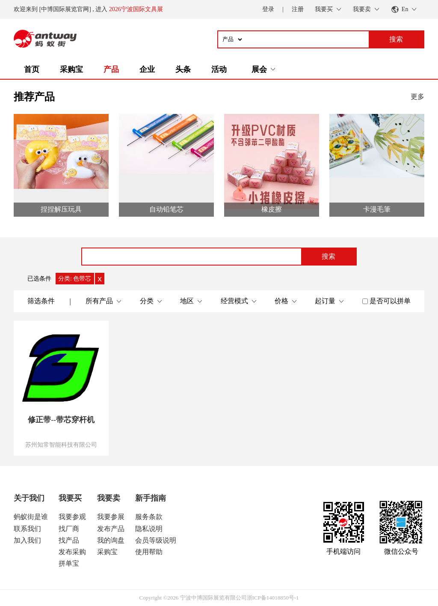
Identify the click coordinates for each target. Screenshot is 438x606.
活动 (219, 69)
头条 (183, 69)
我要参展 (110, 516)
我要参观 (72, 516)
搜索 (328, 256)
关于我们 (29, 498)
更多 (417, 96)
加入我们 (27, 540)
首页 (31, 69)
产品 (111, 69)
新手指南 (150, 498)
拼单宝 (69, 563)
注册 (298, 9)
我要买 (70, 498)
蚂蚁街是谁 (31, 516)
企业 (147, 69)
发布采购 (72, 551)
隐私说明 (149, 528)
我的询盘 (110, 540)
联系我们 (27, 528)
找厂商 (69, 528)
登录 (268, 9)
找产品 (69, 540)
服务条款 (149, 516)
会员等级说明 (155, 540)
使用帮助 (149, 551)
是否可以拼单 (390, 300)
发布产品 (110, 528)
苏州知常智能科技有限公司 (61, 444)
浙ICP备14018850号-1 (273, 597)
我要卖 (108, 498)
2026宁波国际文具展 (136, 9)
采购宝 (71, 69)
